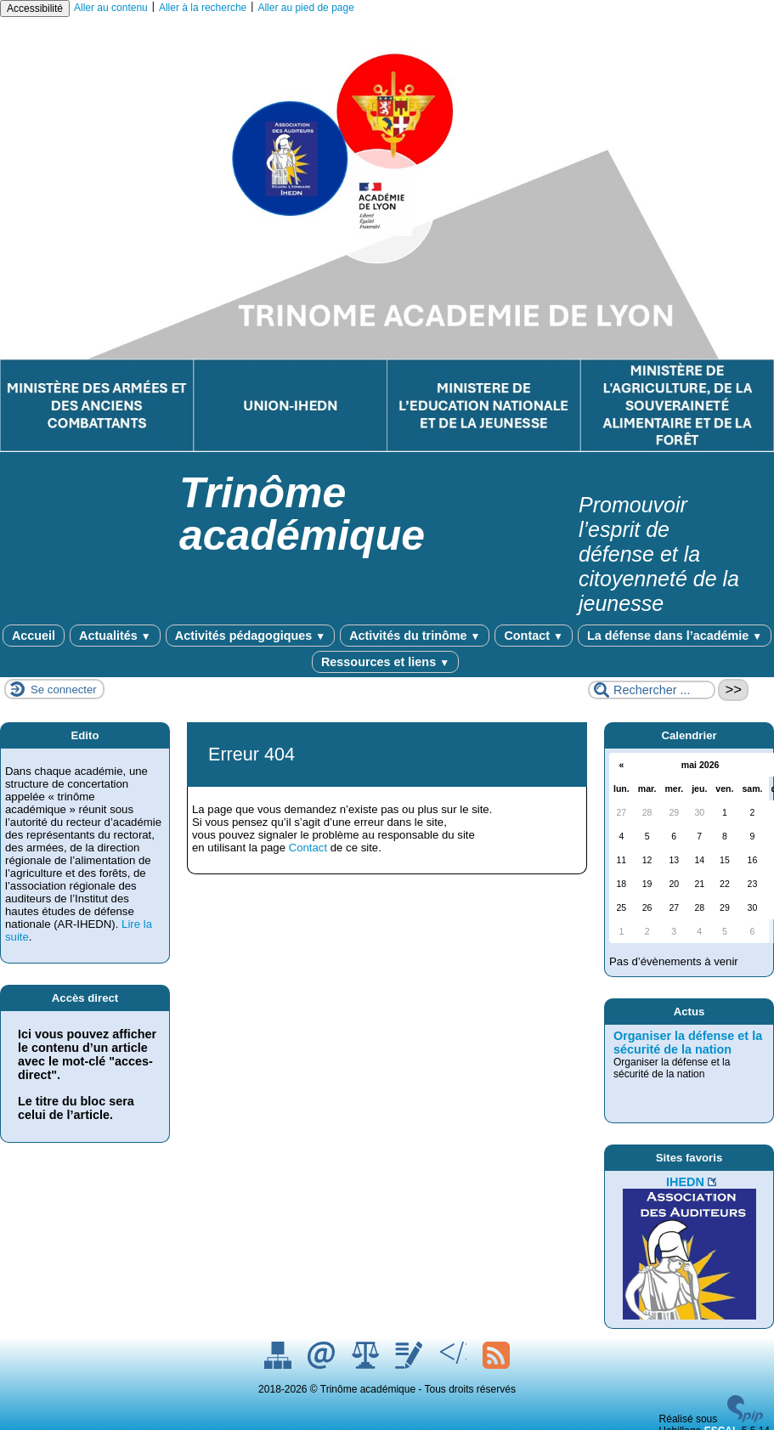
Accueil (33, 635)
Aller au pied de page (305, 8)
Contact (533, 635)
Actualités (115, 635)
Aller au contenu (111, 8)
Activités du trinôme (414, 635)
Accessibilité (35, 8)
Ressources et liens (385, 662)
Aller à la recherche (202, 8)
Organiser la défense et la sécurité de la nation (687, 1042)
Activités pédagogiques (250, 635)
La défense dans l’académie (674, 635)
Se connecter (64, 689)
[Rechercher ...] (651, 690)
